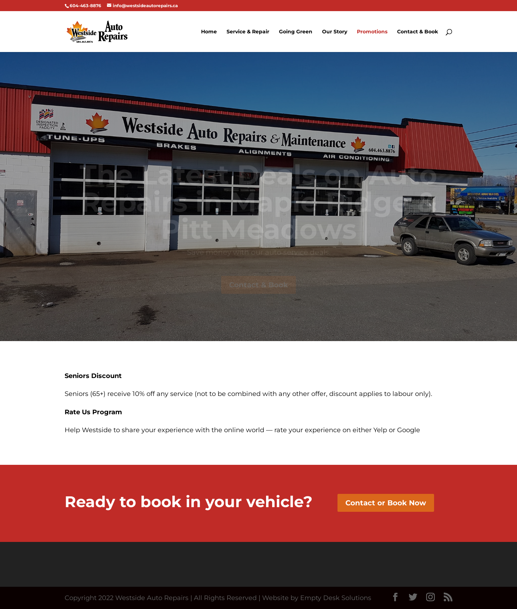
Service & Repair (248, 32)
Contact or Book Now (385, 503)
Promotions (372, 32)
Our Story (334, 32)
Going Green (295, 32)
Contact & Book (417, 32)
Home (209, 32)
